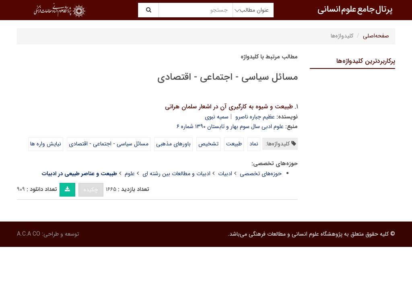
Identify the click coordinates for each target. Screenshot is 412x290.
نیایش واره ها (45, 143)
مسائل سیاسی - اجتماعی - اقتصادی (108, 143)
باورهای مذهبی (173, 143)
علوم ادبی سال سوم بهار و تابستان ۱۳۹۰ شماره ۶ (230, 126)
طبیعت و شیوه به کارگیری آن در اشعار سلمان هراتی (229, 107)
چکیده (91, 189)
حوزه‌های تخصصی (261, 173)
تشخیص (208, 143)
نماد (253, 143)
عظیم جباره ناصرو (255, 116)
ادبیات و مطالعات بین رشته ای (176, 173)
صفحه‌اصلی (376, 35)
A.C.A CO (28, 234)
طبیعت (234, 143)
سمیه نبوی (217, 116)
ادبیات (225, 173)
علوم (130, 173)
